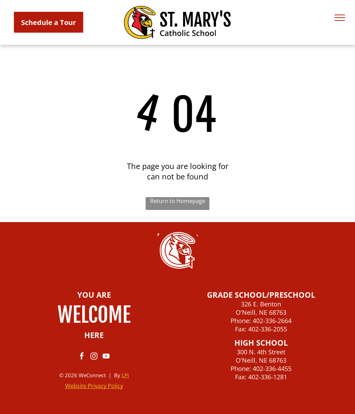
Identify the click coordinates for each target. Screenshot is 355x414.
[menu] (340, 18)
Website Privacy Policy (94, 386)
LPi (125, 375)
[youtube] (106, 357)
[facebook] (82, 357)
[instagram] (94, 357)
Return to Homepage (177, 201)
